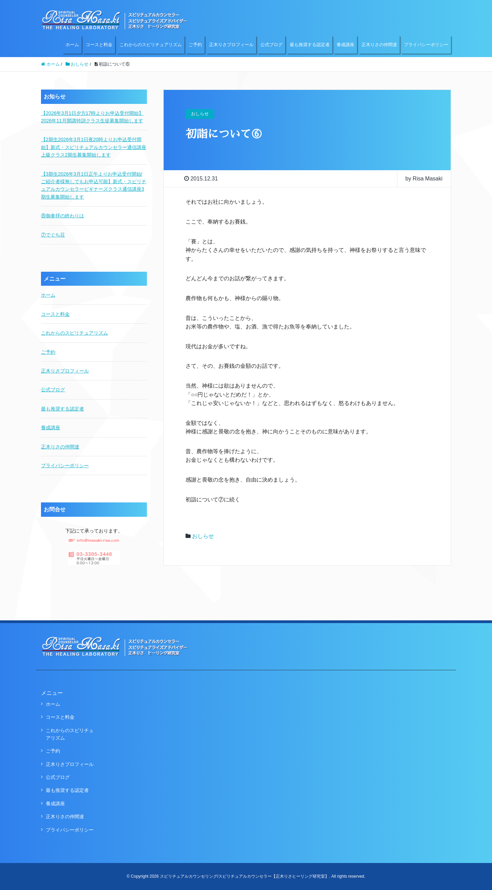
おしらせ (203, 536)
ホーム (72, 44)
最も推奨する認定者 (310, 44)
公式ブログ (271, 44)
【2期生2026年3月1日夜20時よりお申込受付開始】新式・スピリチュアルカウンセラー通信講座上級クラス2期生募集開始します (93, 147)
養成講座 (345, 44)
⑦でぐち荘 (53, 235)
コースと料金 (99, 44)
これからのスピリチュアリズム (151, 44)
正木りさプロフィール (231, 44)
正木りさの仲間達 (379, 44)
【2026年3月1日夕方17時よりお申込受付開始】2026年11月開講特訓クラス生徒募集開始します (92, 116)
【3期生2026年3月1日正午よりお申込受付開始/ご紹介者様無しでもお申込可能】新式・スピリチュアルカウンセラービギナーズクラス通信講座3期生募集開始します (93, 185)
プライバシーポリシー (426, 44)
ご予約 (195, 44)
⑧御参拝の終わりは (62, 215)
